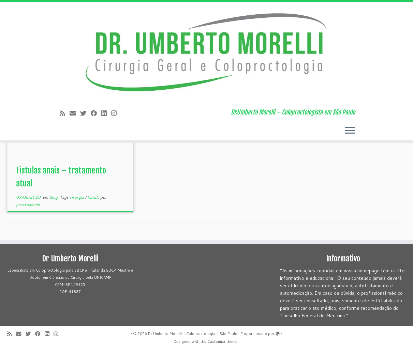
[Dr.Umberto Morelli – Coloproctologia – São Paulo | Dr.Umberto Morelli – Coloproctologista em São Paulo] (206, 52)
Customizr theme (222, 341)
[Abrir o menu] (350, 131)
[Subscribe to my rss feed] (65, 113)
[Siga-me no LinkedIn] (106, 113)
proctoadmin (28, 205)
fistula (93, 197)
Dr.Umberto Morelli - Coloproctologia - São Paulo (192, 333)
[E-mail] (75, 113)
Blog (54, 197)
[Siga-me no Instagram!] (116, 113)
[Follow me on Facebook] (96, 113)
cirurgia (77, 197)
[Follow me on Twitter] (85, 113)
